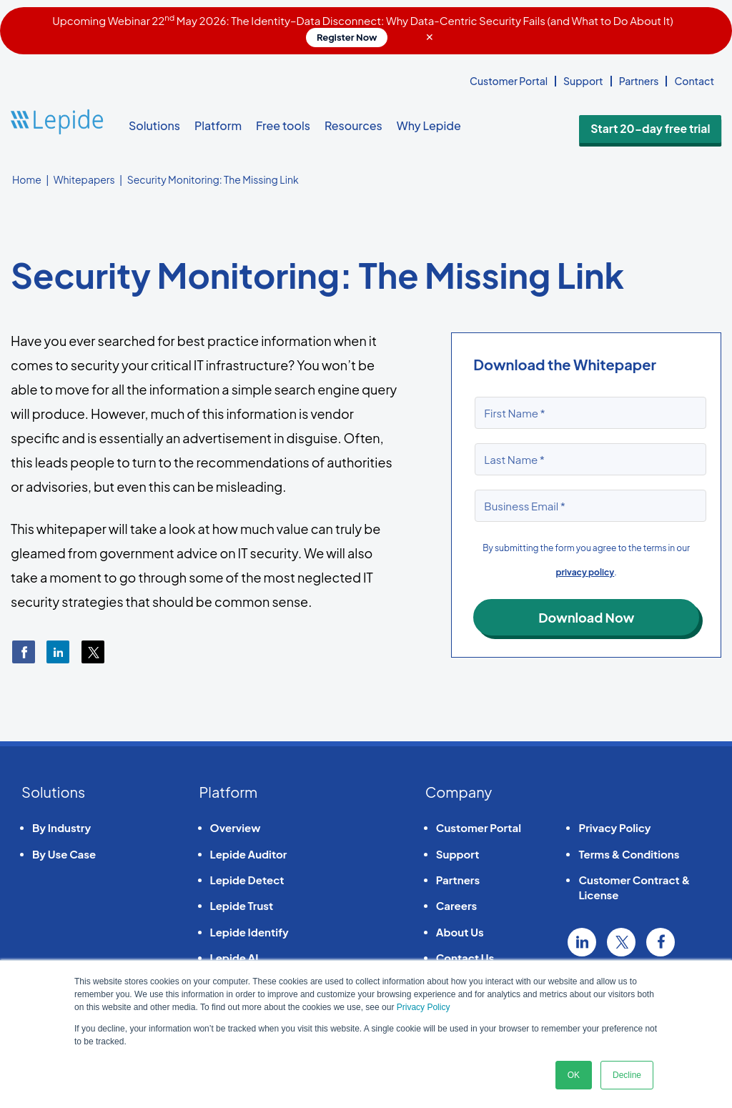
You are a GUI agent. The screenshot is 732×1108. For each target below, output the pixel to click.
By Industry (61, 827)
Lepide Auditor (248, 854)
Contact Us (465, 957)
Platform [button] (218, 125)
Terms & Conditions (628, 854)
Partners (639, 80)
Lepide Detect (247, 879)
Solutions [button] (154, 125)
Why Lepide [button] (429, 125)
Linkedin (582, 942)
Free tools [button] (283, 125)
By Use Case (64, 854)
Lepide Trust (242, 905)
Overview (235, 827)
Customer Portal (509, 80)
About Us (460, 932)
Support (583, 80)
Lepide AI (234, 957)
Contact (694, 80)
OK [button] (574, 1075)
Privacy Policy (423, 1007)
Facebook (660, 942)
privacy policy (585, 572)
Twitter (621, 942)
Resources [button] (353, 125)
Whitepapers (84, 179)
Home (26, 179)
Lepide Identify (249, 932)
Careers (456, 905)
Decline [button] (627, 1075)
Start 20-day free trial (667, 126)
